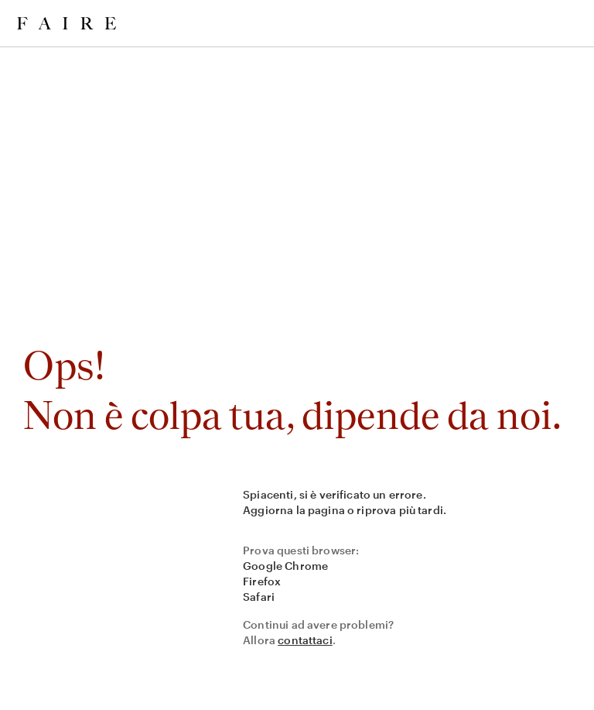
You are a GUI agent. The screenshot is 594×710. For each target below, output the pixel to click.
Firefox (262, 581)
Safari (259, 596)
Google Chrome (285, 565)
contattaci (305, 640)
